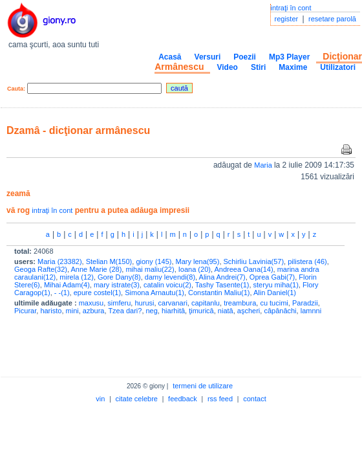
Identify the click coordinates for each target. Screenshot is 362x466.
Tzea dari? (125, 311)
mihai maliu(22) (149, 269)
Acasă (169, 56)
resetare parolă (332, 19)
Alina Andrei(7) (222, 277)
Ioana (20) (194, 269)
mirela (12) (76, 277)
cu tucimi (274, 303)
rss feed (220, 399)
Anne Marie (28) (96, 269)
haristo (50, 311)
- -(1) (62, 292)
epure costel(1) (97, 292)
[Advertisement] (157, 343)
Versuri (208, 56)
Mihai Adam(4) (67, 285)
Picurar (25, 311)
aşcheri (248, 311)
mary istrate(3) (117, 285)
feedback (182, 399)
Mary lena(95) (198, 261)
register (287, 19)
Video (227, 67)
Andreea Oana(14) (243, 269)
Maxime (293, 67)
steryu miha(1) (276, 285)
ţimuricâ (201, 311)
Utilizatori (338, 67)
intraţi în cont (291, 8)
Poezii (244, 56)
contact (254, 399)
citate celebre (137, 399)
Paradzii (305, 303)
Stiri (258, 67)
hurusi (144, 303)
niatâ (225, 311)
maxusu (91, 303)
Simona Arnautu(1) (154, 292)
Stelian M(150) (109, 261)
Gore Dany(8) (119, 277)
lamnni (311, 311)
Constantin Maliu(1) (219, 292)
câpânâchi (280, 311)
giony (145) (153, 261)
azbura (94, 311)
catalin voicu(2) (167, 285)
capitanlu (205, 303)
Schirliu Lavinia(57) (254, 261)
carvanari (172, 303)
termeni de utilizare (203, 386)
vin (100, 399)
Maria (264, 165)
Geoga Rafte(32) (40, 269)
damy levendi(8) (170, 277)
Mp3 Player (289, 56)
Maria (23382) (59, 261)
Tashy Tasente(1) (222, 285)
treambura (240, 303)
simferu (119, 303)
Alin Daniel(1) (274, 292)
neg (152, 311)
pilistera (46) (307, 261)
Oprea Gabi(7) (272, 277)
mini (72, 311)
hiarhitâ (173, 311)
